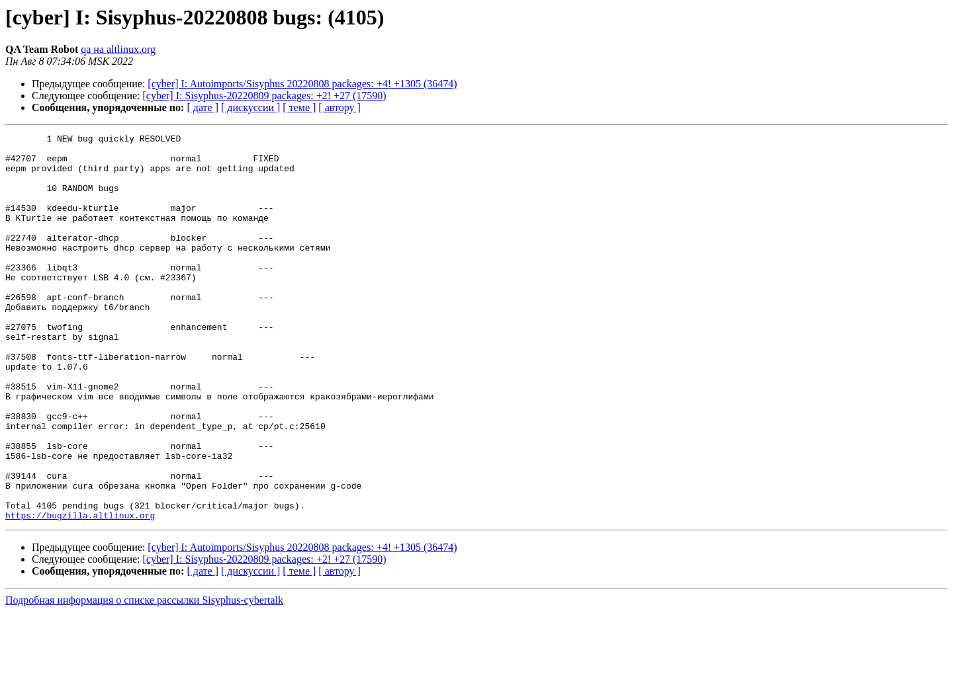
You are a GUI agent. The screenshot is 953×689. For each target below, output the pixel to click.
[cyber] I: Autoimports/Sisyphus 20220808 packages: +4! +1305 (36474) (302, 83)
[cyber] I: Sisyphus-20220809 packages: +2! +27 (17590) (264, 95)
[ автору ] (339, 107)
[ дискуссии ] (250, 107)
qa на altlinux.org (118, 49)
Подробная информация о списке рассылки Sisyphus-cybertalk (144, 677)
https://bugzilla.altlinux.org (80, 592)
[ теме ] (299, 107)
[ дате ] (202, 107)
